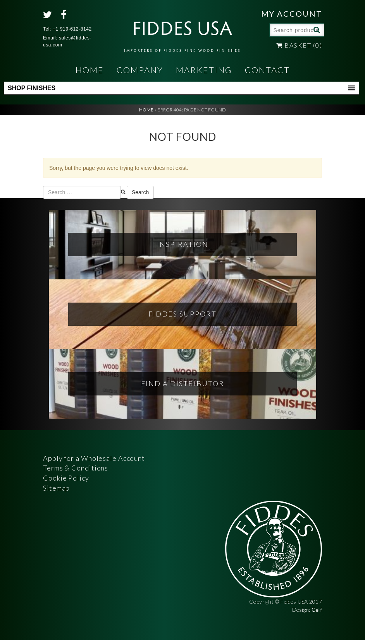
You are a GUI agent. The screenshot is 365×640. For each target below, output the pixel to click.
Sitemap (56, 488)
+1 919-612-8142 (72, 29)
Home (90, 70)
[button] (181, 88)
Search (316, 29)
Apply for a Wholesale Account (94, 458)
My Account (291, 13)
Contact (267, 70)
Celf (317, 609)
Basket (299, 45)
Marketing (204, 70)
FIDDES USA (182, 33)
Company (140, 70)
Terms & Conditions (75, 468)
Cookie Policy (66, 478)
